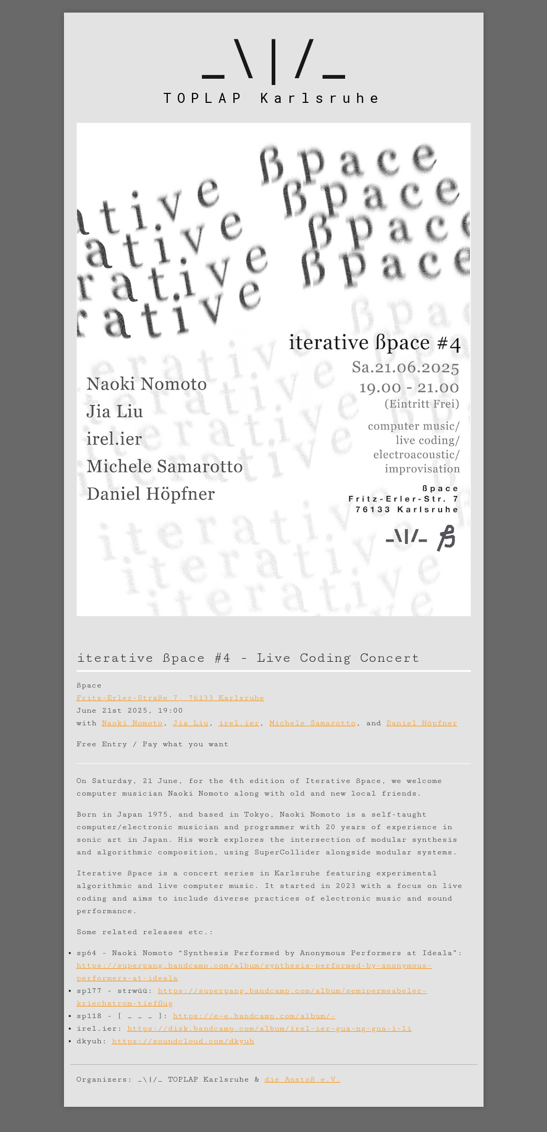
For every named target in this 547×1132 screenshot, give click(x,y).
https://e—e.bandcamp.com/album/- (254, 1015)
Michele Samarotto (313, 722)
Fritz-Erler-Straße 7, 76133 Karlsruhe (170, 697)
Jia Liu (191, 722)
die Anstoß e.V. (302, 1079)
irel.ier (239, 722)
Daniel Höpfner (421, 722)
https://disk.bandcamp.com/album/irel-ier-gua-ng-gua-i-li (269, 1028)
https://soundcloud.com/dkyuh (183, 1040)
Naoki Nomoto (132, 722)
